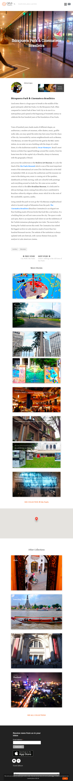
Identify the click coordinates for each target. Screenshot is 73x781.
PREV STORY (23, 257)
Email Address (18, 740)
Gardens (14, 249)
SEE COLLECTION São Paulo (36, 502)
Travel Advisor (18, 766)
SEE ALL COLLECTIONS (36, 715)
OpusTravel (7, 4)
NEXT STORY (50, 258)
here (53, 776)
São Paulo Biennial (27, 166)
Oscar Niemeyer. (44, 148)
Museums (23, 249)
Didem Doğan (28, 83)
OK (65, 778)
